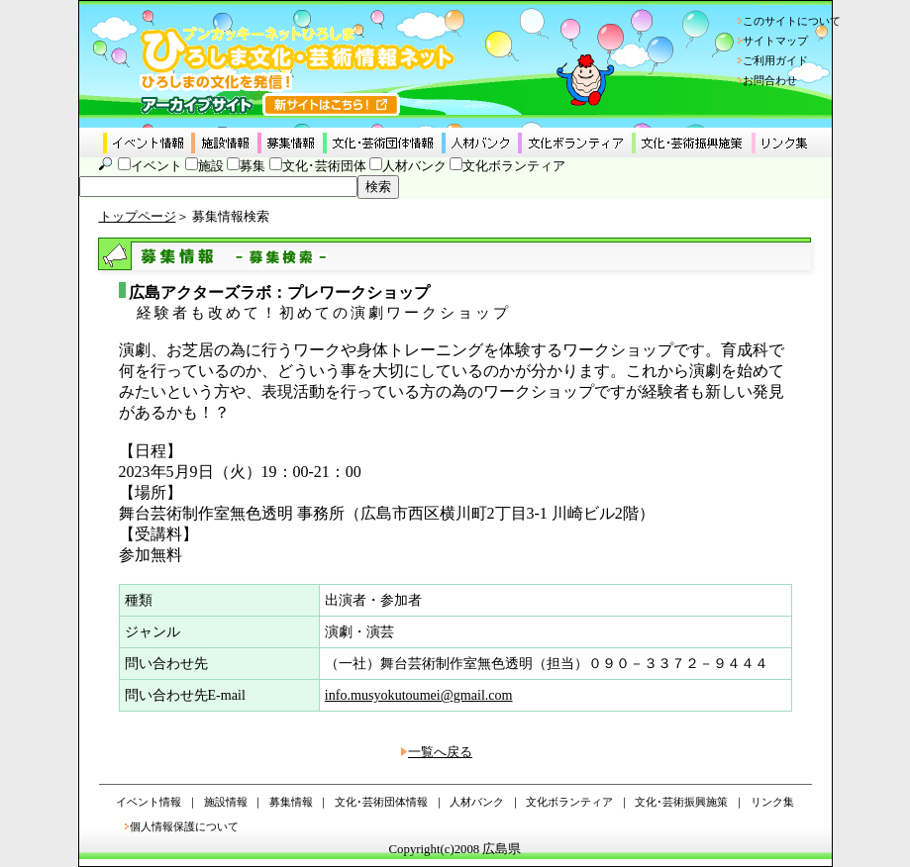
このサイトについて (792, 21)
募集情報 (291, 802)
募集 (252, 166)
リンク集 (772, 802)
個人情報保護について (184, 826)
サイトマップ (775, 41)
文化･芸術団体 (324, 166)
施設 (211, 166)
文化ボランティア (513, 166)
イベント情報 (148, 802)
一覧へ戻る (440, 752)
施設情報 (226, 802)
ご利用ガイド (775, 60)
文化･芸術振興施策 (681, 802)
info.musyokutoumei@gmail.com (419, 695)
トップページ (137, 217)
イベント (156, 166)
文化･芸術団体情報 (381, 802)
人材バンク (414, 166)
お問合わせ (770, 80)
